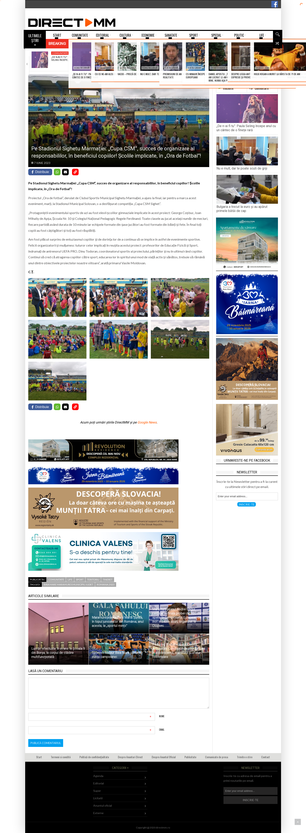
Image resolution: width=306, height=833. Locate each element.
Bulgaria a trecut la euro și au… (162, 58)
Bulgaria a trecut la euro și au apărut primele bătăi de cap (241, 209)
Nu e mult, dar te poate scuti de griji (241, 168)
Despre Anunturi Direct (130, 757)
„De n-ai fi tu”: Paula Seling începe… (63, 58)
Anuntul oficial (102, 805)
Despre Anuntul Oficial (164, 757)
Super (97, 790)
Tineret (204, 53)
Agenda (98, 776)
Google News (147, 422)
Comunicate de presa (216, 757)
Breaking (57, 43)
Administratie (257, 53)
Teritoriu (93, 579)
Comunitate (60, 53)
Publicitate (190, 757)
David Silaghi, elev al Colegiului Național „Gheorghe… (211, 60)
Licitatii (98, 798)
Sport (80, 579)
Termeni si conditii (61, 757)
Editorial (98, 783)
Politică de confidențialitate (94, 757)
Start (39, 757)
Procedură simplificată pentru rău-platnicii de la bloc (260, 61)
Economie (108, 53)
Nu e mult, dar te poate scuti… (110, 58)
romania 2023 (106, 584)
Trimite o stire (244, 757)
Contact (265, 757)
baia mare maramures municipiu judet (68, 584)
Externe (155, 53)
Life (70, 579)
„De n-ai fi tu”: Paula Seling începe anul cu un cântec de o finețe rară (246, 128)
